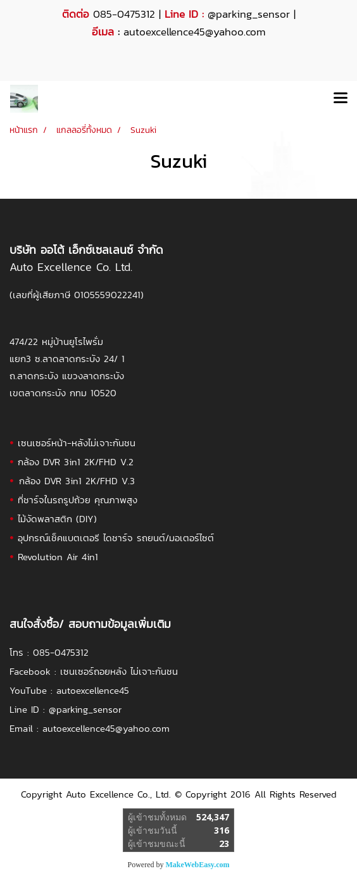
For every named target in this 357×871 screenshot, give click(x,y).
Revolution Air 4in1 (58, 556)
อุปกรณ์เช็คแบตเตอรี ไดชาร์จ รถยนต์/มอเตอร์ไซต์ (116, 537)
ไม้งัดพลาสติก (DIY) (57, 518)
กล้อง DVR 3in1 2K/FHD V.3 (77, 480)
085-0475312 (61, 652)
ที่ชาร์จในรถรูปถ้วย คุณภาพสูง (77, 499)
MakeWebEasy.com (198, 864)
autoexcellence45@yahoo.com (106, 728)
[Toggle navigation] (340, 99)
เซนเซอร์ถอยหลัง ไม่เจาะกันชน (119, 671)
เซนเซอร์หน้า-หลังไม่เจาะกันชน (76, 443)
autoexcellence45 (92, 690)
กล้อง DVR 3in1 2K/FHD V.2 (76, 461)
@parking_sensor (249, 14)
